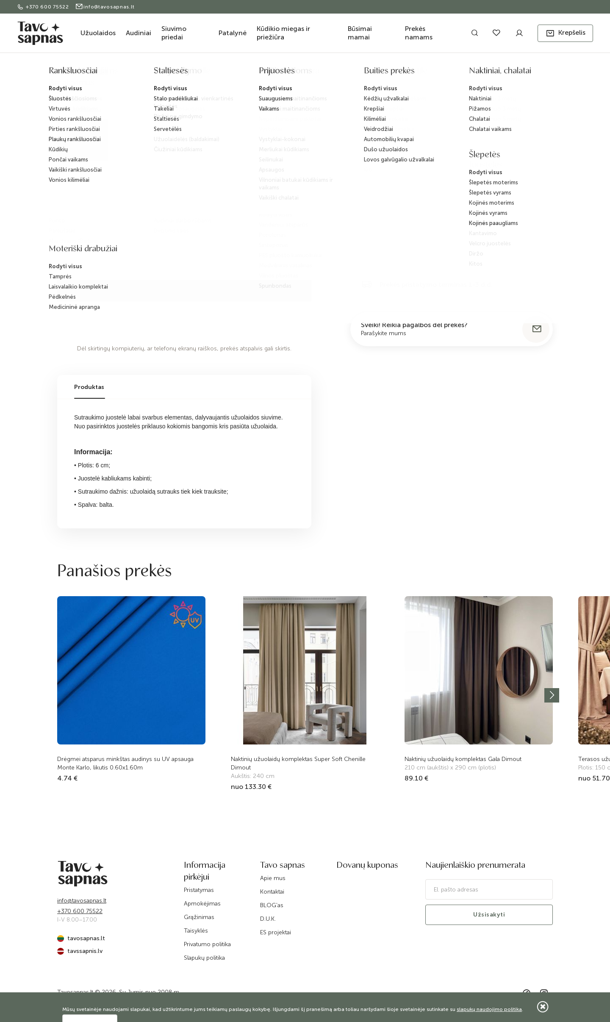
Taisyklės (196, 930)
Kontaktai (272, 891)
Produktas (89, 387)
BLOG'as (271, 905)
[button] (565, 33)
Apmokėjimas (202, 903)
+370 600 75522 (44, 7)
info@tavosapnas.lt (105, 7)
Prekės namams (419, 33)
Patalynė (233, 33)
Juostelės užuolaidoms (236, 73)
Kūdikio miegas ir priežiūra (283, 33)
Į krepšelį (440, 250)
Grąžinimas (199, 917)
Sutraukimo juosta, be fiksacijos (312, 73)
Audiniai (138, 33)
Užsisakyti (489, 914)
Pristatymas (199, 890)
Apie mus (273, 878)
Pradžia (66, 73)
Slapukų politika (204, 957)
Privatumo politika (207, 944)
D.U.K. (268, 918)
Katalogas (95, 73)
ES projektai (275, 932)
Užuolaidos (98, 33)
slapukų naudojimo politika (489, 1009)
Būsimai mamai (360, 33)
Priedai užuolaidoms (176, 73)
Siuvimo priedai (173, 33)
